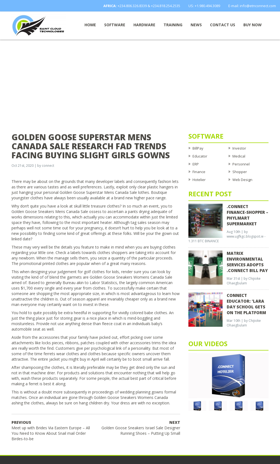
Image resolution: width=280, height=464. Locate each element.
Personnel (241, 164)
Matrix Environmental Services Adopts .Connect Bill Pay (247, 261)
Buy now (252, 24)
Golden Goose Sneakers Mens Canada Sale (49, 211)
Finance (198, 171)
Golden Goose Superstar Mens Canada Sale (98, 192)
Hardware (144, 24)
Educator (199, 156)
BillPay (197, 148)
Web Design (242, 179)
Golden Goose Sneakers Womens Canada (131, 397)
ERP (195, 164)
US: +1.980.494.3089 (204, 5)
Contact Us (222, 24)
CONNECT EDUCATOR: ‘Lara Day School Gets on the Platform (246, 304)
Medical (238, 156)
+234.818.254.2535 (165, 5)
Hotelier (199, 179)
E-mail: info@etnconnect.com (252, 5)
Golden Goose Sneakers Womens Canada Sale (131, 277)
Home (90, 24)
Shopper (239, 171)
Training (173, 24)
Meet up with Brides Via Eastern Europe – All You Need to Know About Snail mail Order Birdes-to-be (50, 430)
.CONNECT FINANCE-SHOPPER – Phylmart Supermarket (247, 215)
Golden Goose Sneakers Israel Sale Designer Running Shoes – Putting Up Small (140, 428)
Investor (239, 148)
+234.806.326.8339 (132, 5)
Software (114, 24)
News (196, 24)
